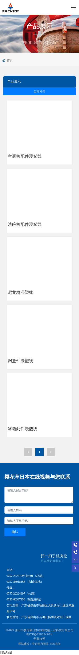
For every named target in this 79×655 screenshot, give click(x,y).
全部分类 (39, 91)
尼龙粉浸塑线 (20, 292)
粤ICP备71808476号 (39, 634)
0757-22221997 (16, 575)
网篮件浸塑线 (20, 360)
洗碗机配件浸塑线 (25, 224)
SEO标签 (55, 643)
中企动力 (37, 643)
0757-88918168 (16, 581)
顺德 (45, 643)
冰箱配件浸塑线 (22, 428)
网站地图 (6, 652)
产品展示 (39, 26)
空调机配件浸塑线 (25, 156)
